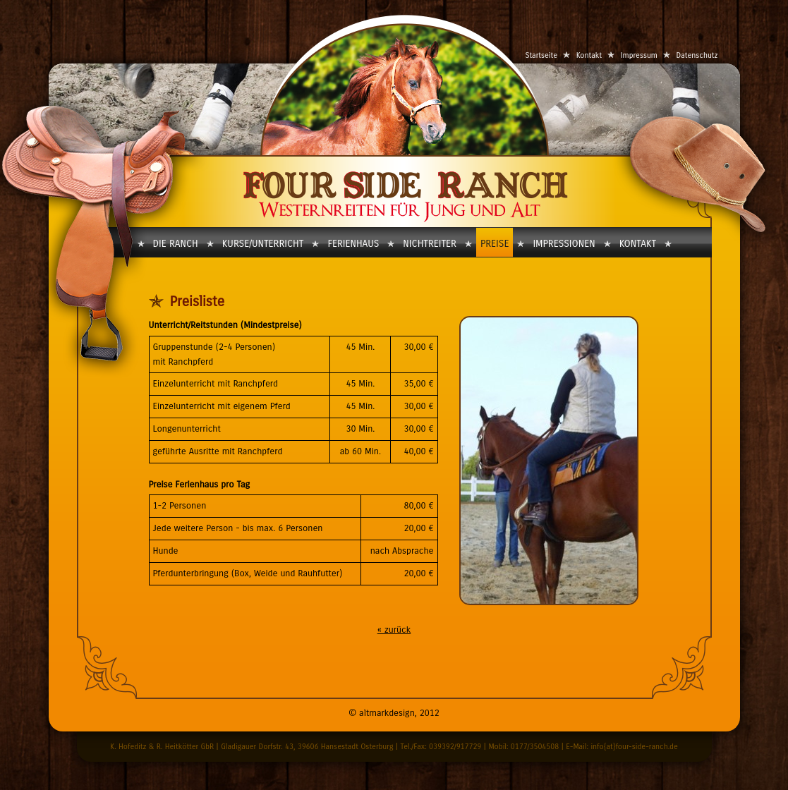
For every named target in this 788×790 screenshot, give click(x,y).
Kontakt (589, 55)
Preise (494, 244)
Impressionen (564, 244)
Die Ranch (175, 244)
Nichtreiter (429, 244)
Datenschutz (697, 55)
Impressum (639, 55)
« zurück (394, 630)
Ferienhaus (353, 244)
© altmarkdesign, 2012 (394, 713)
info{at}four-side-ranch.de (633, 746)
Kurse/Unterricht (263, 244)
